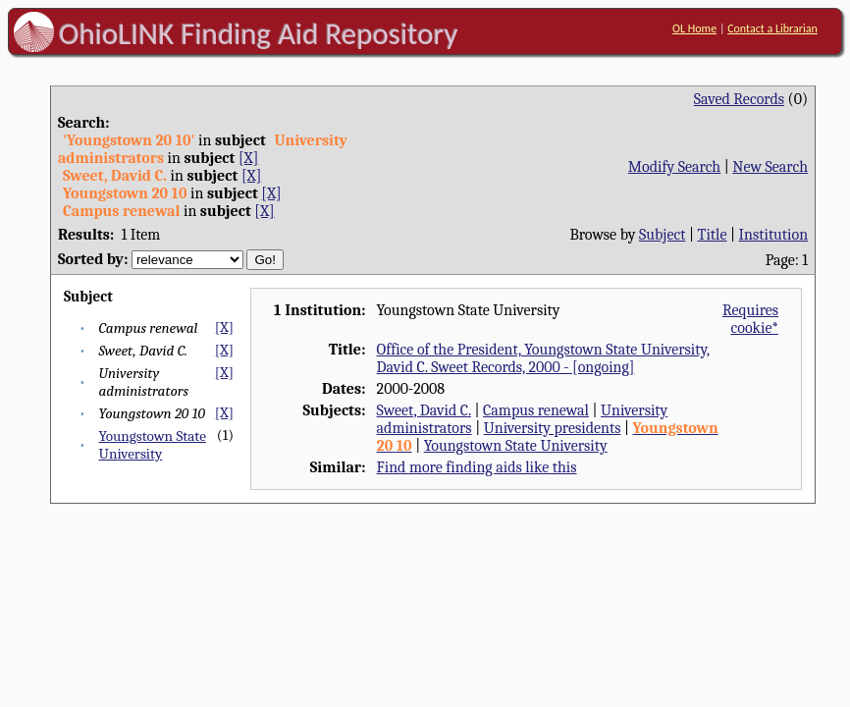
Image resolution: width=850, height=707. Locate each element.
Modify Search (674, 167)
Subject (662, 235)
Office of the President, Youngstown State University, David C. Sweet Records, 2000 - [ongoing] (544, 358)
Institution (774, 235)
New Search (770, 167)
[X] (248, 158)
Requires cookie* (750, 319)
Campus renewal (536, 410)
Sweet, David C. (424, 410)
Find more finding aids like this (477, 467)
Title (712, 235)
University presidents (552, 428)
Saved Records (739, 99)
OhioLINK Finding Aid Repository (258, 33)
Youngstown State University (152, 444)
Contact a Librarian (772, 28)
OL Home (694, 28)
